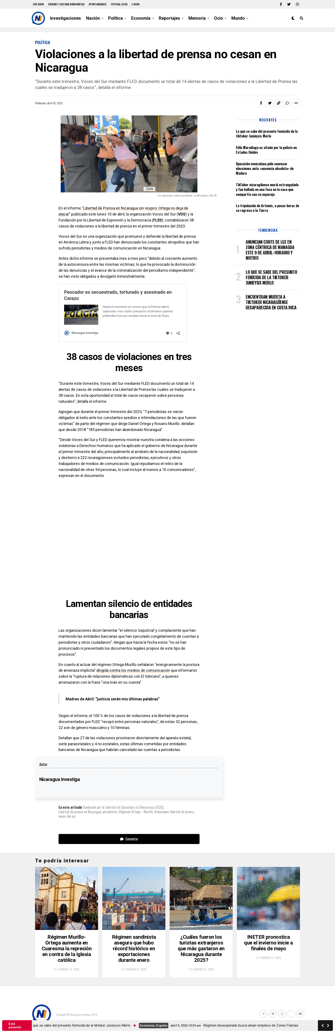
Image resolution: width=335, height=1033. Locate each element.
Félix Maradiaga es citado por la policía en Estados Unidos (266, 150)
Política (115, 18)
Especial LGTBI (119, 4)
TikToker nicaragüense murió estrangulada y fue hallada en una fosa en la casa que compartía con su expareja (267, 189)
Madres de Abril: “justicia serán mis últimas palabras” (113, 699)
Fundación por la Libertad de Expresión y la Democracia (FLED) (123, 807)
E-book (136, 4)
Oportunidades (98, 4)
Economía (140, 18)
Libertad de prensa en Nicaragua (80, 811)
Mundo (238, 18)
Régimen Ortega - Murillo (136, 811)
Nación (93, 18)
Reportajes (169, 18)
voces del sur (67, 816)
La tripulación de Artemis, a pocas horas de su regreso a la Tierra (267, 208)
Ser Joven (38, 4)
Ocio (218, 18)
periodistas (110, 811)
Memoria (197, 18)
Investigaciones (65, 18)
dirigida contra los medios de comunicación (133, 670)
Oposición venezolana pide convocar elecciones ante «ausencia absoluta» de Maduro (265, 168)
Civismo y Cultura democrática (66, 4)
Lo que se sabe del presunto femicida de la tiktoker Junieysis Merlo (267, 134)
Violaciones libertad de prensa (174, 811)
